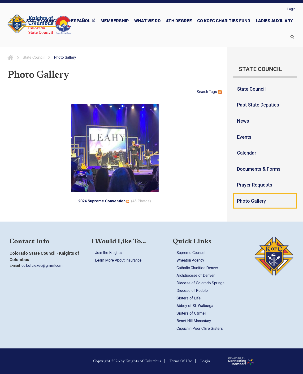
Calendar (246, 153)
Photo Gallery (251, 201)
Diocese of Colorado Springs (201, 283)
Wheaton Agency (190, 260)
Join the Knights (108, 252)
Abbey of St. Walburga (195, 305)
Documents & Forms (259, 169)
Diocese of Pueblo (192, 290)
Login (291, 9)
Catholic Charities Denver (197, 268)
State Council (251, 89)
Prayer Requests (254, 185)
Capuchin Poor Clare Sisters (200, 328)
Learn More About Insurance (118, 260)
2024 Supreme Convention (102, 201)
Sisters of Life (189, 298)
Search (202, 91)
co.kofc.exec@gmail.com (42, 265)
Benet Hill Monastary (194, 321)
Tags (213, 91)
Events (244, 137)
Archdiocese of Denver (196, 275)
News (243, 121)
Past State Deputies (258, 105)
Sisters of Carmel (191, 313)
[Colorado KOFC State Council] (49, 24)
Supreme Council (190, 252)
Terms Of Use (180, 361)
